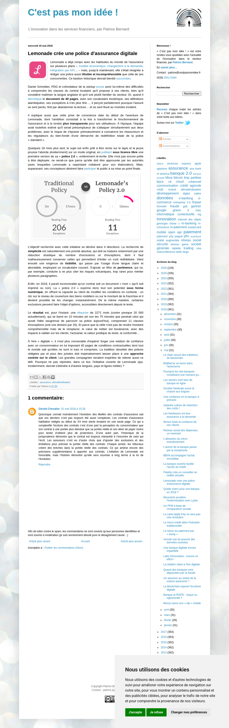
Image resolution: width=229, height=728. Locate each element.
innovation (166, 219)
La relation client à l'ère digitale (181, 564)
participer (90, 168)
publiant (107, 152)
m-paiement (178, 227)
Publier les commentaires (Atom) (63, 547)
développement (168, 193)
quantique (196, 236)
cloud (179, 181)
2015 (164, 642)
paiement (192, 231)
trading (188, 248)
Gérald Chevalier (49, 408)
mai (166, 350)
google (161, 210)
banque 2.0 (181, 173)
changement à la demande (125, 66)
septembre (170, 329)
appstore (162, 168)
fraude (174, 206)
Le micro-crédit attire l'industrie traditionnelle (181, 524)
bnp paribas (192, 177)
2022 (164, 288)
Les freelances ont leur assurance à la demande (179, 415)
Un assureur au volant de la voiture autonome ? (179, 580)
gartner (196, 206)
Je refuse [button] (156, 712)
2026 (164, 267)
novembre (170, 319)
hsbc (198, 210)
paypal (178, 236)
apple (198, 163)
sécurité (162, 244)
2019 (164, 304)
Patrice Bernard (183, 62)
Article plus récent (39, 541)
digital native (192, 193)
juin (166, 345)
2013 (164, 652)
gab (185, 206)
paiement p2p (165, 236)
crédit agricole (190, 185)
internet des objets (189, 219)
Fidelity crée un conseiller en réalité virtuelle (180, 474)
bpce (160, 181)
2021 (164, 293)
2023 (164, 283)
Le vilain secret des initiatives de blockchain (180, 356)
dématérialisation (61, 382)
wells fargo (182, 251)
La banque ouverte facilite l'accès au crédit (178, 465)
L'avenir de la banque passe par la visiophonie (180, 448)
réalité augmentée (168, 240)
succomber (123, 78)
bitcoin (178, 177)
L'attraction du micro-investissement (175, 440)
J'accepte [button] (135, 712)
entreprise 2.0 (182, 202)
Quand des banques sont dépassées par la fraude (179, 571)
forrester (162, 206)
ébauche (83, 312)
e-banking (186, 198)
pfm (186, 236)
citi (170, 181)
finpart (196, 202)
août (167, 334)
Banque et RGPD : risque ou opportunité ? (180, 596)
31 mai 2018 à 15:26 (73, 408)
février (168, 620)
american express (179, 163)
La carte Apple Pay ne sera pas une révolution (181, 516)
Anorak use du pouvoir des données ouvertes (179, 541)
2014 (164, 647)
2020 (164, 299)
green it (181, 210)
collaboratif (194, 181)
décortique (35, 99)
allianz (160, 163)
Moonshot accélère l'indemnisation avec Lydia (180, 499)
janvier (168, 625)
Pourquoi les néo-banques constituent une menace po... (182, 373)
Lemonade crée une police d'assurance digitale (179, 482)
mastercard (194, 227)
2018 (164, 309)
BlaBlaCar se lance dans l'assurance (177, 365)
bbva (168, 177)
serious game (179, 244)
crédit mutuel (166, 189)
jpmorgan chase (167, 223)
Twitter (179, 122)
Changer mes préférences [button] (189, 712)
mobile (161, 232)
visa (198, 248)
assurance (45, 382)
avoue (100, 86)
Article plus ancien (131, 541)
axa (192, 168)
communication (167, 185)
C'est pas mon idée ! (73, 12)
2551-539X (170, 77)
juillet (167, 340)
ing (199, 214)
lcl (179, 223)
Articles (165, 139)
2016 (164, 637)
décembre (170, 314)
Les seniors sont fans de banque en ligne (177, 381)
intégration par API (62, 70)
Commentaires (169, 146)
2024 (164, 278)
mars (167, 615)
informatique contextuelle (176, 214)
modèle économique (92, 66)
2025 (164, 273)
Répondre (44, 464)
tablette (176, 248)
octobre (168, 324)
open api (174, 232)
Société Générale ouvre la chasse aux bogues (178, 390)
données (165, 198)
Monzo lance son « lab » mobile (182, 603)
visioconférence (166, 251)
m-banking (188, 223)
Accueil (85, 541)
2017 (164, 631)
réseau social (191, 240)
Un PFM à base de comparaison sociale (177, 507)
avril (166, 609)
